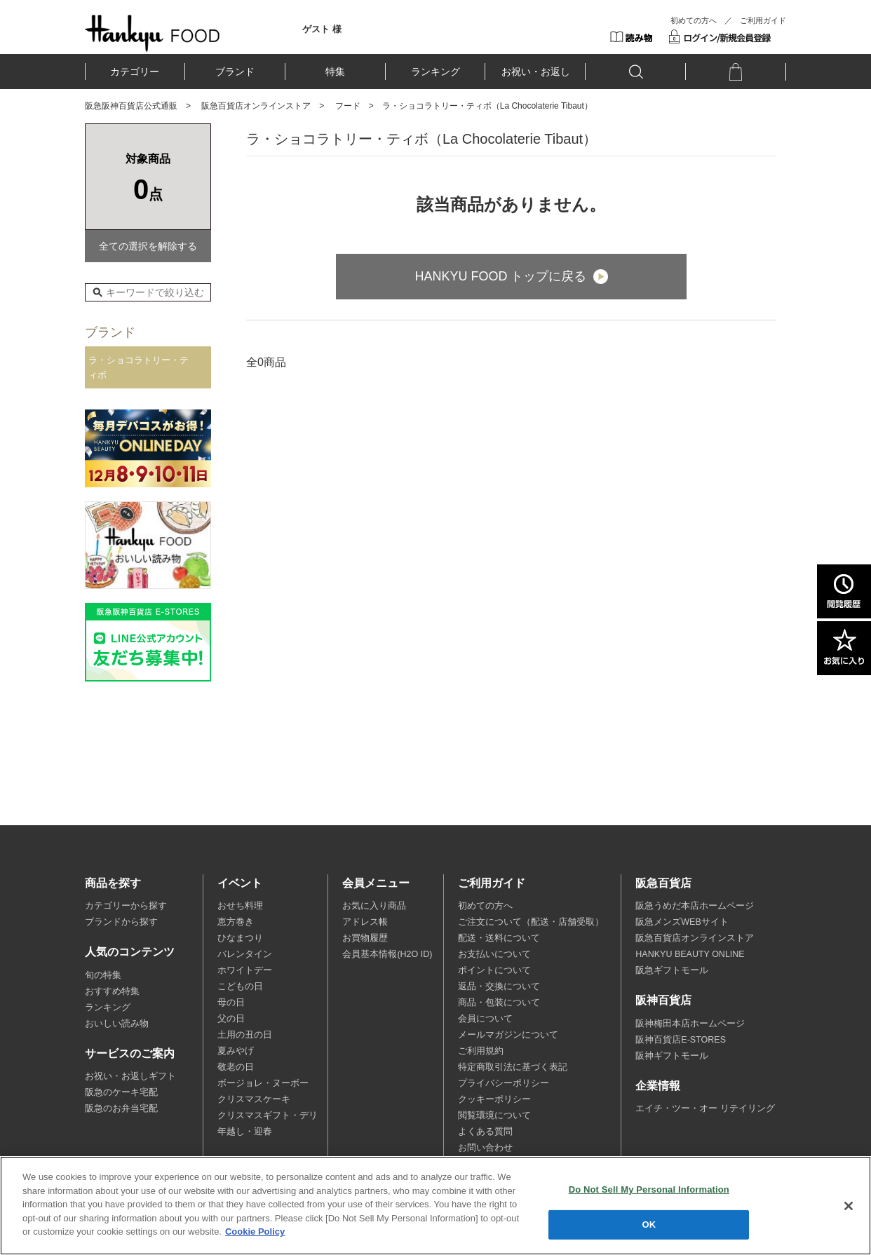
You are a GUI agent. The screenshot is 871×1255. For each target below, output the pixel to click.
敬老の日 (235, 1067)
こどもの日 (240, 986)
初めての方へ (693, 20)
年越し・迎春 (244, 1132)
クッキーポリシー (494, 1099)
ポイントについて (494, 970)
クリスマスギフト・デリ (267, 1115)
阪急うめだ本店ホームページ (694, 906)
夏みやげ (235, 1051)
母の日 (231, 1003)
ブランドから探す (121, 922)
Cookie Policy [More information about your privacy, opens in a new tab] (255, 1232)
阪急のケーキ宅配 (121, 1092)
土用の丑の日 (244, 1035)
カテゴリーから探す (126, 906)
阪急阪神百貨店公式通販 (131, 106)
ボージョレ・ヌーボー (263, 1083)
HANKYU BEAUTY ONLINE (689, 954)
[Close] (848, 1205)
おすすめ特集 (112, 991)
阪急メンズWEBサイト (681, 922)
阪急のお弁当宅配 (121, 1108)
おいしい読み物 (117, 1024)
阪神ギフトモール (671, 1056)
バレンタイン (244, 954)
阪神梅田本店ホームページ (690, 1024)
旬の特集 (103, 975)
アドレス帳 (365, 922)
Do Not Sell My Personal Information (649, 1189)
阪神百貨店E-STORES (680, 1040)
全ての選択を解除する (148, 246)
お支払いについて (494, 954)
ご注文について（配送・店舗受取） (531, 922)
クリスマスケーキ (253, 1099)
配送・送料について (499, 938)
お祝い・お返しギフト (130, 1076)
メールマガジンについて (508, 1035)
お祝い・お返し (535, 71)
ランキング (435, 71)
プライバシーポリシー (503, 1083)
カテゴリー (134, 71)
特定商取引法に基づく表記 (512, 1067)
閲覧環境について (494, 1115)
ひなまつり (240, 938)
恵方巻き (235, 922)
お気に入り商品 (374, 906)
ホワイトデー (244, 970)
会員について (485, 1019)
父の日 (231, 1019)
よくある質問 (485, 1132)
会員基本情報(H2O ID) (387, 954)
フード (347, 106)
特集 (335, 71)
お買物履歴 (365, 938)
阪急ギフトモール (671, 970)
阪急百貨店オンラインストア (256, 106)
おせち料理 (240, 906)
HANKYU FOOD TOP (152, 33)
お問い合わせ (485, 1148)
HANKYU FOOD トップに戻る (500, 276)
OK (649, 1224)
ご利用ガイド (763, 20)
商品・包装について (499, 1003)
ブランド (235, 71)
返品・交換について (499, 986)
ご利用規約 (481, 1051)
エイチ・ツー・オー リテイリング (704, 1108)
